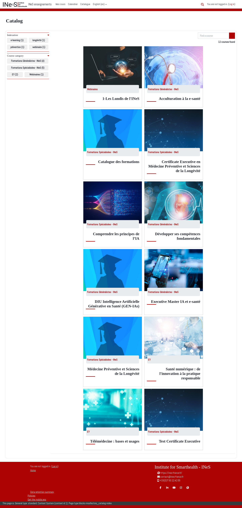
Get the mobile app (37, 499)
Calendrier (73, 4)
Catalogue (85, 4)
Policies (31, 495)
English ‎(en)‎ (99, 4)
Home (33, 470)
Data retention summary (42, 492)
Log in (231, 4)
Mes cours (60, 4)
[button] (202, 4)
